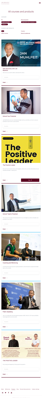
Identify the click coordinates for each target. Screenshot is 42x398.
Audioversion (8, 138)
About (2, 389)
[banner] (6, 2)
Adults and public (6, 22)
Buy (30, 180)
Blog (18, 389)
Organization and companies (29, 22)
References (7, 389)
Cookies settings (35, 389)
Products (13, 389)
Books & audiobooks (25, 33)
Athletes (4, 24)
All (1, 19)
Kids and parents (24, 19)
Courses (23, 31)
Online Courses (4, 33)
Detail (5, 82)
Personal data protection (25, 389)
